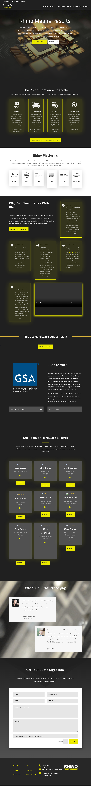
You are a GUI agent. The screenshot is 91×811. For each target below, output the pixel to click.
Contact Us (53, 41)
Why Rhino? (61, 6)
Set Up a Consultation (18, 229)
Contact (85, 6)
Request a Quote (39, 41)
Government (77, 6)
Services (52, 6)
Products (45, 6)
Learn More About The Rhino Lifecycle (45, 140)
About (69, 6)
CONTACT (20, 483)
